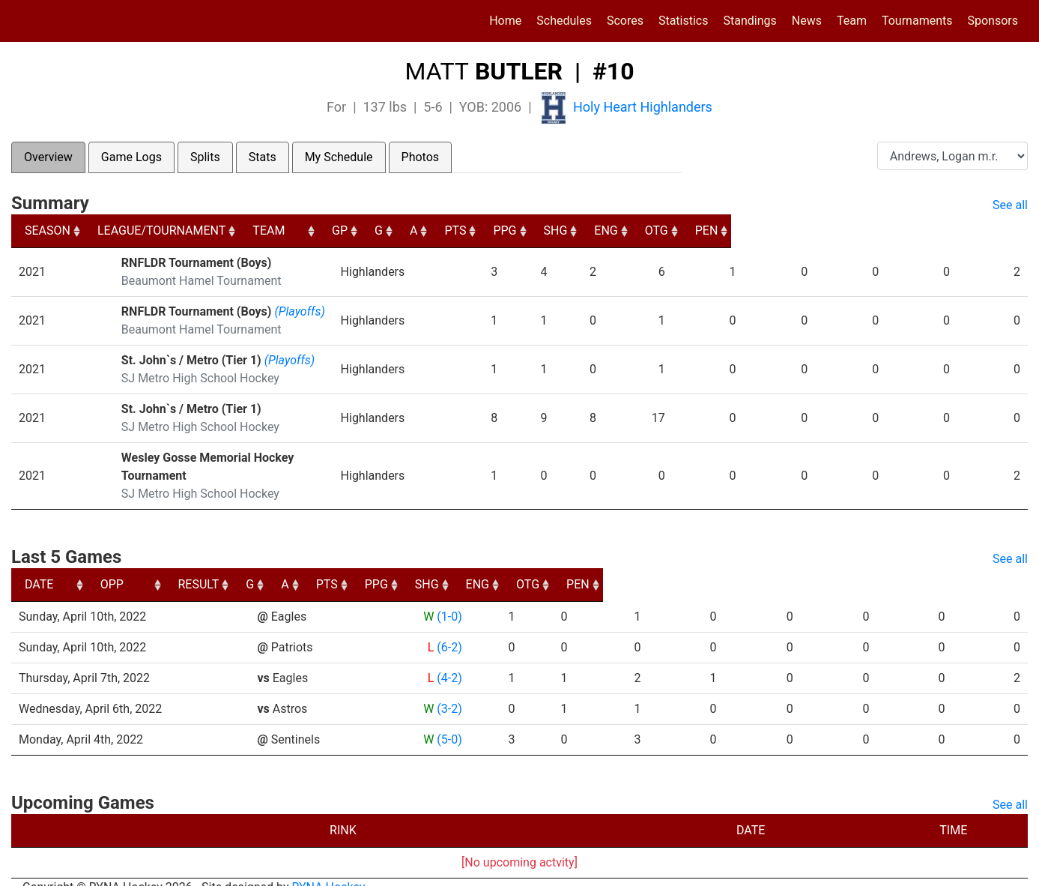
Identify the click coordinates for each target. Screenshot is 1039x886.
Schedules (564, 20)
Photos (421, 157)
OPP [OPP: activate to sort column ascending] (274, 566)
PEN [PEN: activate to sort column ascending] (1002, 230)
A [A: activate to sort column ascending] (636, 230)
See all (1010, 205)
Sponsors (992, 20)
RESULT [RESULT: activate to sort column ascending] (434, 566)
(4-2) (448, 660)
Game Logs (131, 157)
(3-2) (448, 691)
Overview (48, 157)
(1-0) (448, 598)
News (807, 20)
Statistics (686, 19)
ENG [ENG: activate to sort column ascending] (877, 230)
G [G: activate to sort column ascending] (593, 230)
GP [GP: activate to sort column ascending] (545, 230)
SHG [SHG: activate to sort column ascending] (815, 230)
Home (505, 20)
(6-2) (448, 629)
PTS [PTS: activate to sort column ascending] (690, 230)
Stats (262, 157)
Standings (750, 20)
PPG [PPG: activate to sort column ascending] (751, 230)
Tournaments (917, 20)
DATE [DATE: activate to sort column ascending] (39, 566)
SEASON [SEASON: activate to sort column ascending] (47, 230)
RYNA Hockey (329, 869)
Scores (628, 19)
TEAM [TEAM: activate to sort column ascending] (444, 230)
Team (852, 20)
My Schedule (339, 157)
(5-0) (448, 721)
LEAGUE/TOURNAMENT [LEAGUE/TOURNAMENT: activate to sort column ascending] (179, 230)
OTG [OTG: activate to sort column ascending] (940, 230)
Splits (205, 157)
